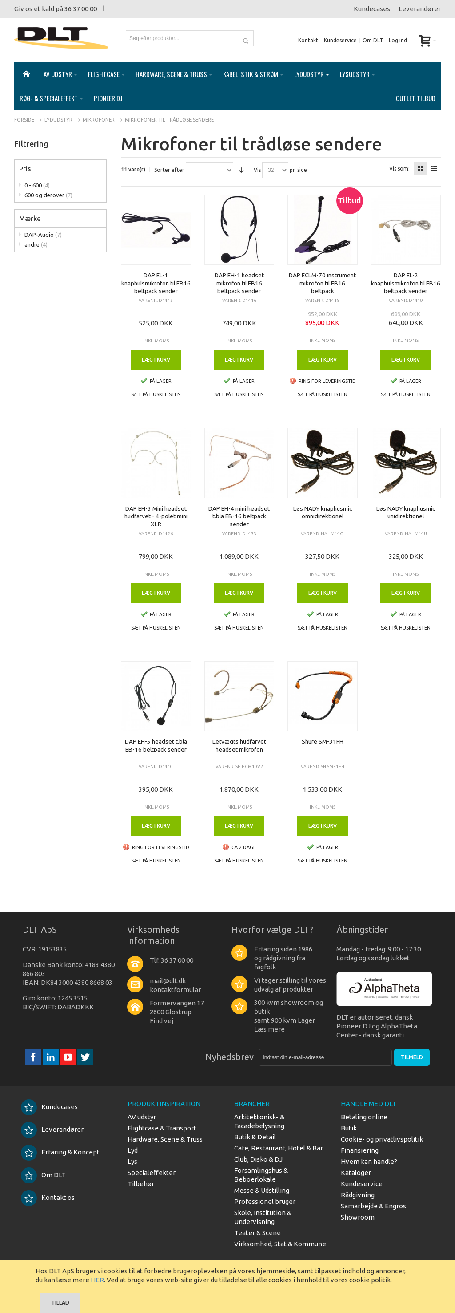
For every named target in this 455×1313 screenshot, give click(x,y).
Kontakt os (48, 1197)
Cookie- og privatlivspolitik (382, 1139)
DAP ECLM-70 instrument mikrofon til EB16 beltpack (322, 283)
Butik (349, 1128)
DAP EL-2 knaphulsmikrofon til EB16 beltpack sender (405, 283)
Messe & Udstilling (261, 1190)
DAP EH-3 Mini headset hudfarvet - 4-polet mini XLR (156, 516)
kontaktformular (175, 989)
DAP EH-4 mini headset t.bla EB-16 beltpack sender (239, 516)
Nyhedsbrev (229, 1057)
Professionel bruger (264, 1201)
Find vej (161, 1020)
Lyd (133, 1150)
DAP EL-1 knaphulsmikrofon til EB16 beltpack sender (156, 283)
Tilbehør (141, 1183)
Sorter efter (169, 170)
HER (97, 1280)
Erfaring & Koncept (60, 1152)
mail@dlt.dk (168, 980)
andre (36, 244)
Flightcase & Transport (162, 1128)
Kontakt (308, 40)
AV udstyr (142, 1117)
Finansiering (360, 1150)
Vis (257, 170)
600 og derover (48, 195)
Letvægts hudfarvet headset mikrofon (239, 745)
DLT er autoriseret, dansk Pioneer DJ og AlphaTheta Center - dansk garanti (376, 1026)
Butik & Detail (255, 1137)
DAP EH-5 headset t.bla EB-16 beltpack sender (156, 745)
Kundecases (372, 8)
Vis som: (399, 168)
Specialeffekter (152, 1172)
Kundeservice (340, 40)
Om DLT (373, 40)
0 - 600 (37, 185)
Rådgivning (358, 1195)
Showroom (358, 1217)
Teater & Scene (257, 1232)
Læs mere (269, 1029)
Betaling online (364, 1117)
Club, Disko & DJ (258, 1159)
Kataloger (356, 1172)
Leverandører (420, 8)
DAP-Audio (43, 235)
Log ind (398, 40)
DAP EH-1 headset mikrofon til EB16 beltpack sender (239, 283)
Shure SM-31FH (322, 741)
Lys (132, 1161)
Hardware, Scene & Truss (165, 1139)
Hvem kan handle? (369, 1161)
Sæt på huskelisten (156, 394)
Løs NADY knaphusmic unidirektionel (405, 512)
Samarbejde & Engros (373, 1206)
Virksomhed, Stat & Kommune (280, 1244)
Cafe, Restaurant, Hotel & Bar (278, 1148)
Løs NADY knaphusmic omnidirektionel (322, 512)
